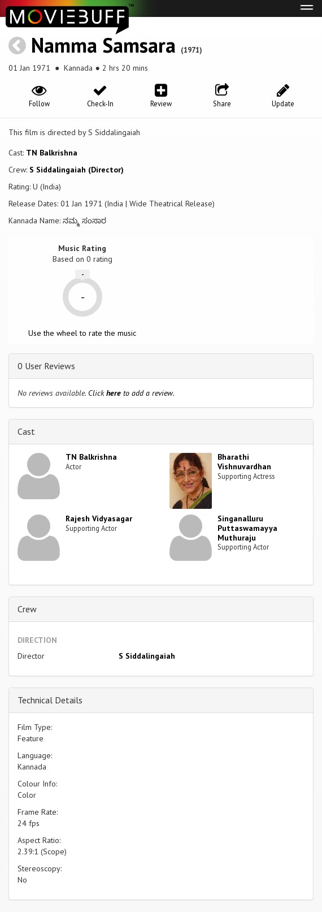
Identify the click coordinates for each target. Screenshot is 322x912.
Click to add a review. (131, 393)
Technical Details (50, 700)
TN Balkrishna (51, 153)
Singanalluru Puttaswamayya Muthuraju (247, 528)
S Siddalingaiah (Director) (76, 170)
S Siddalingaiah (147, 656)
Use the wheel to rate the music (82, 333)
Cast (26, 431)
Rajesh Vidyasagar (99, 518)
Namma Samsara (103, 45)
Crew (27, 609)
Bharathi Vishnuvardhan (244, 462)
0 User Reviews (46, 365)
